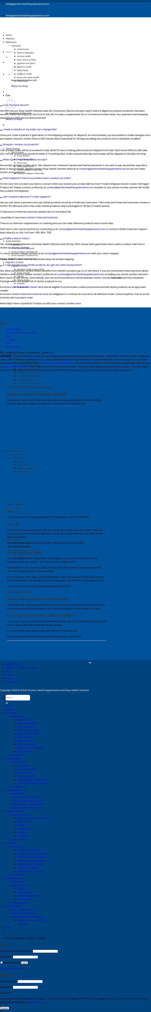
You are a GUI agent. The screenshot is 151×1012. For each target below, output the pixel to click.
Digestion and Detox (28, 734)
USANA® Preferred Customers (25, 550)
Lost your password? (11, 968)
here (78, 303)
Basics (20, 888)
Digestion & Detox (15, 262)
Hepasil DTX (23, 836)
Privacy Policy (13, 681)
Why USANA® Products (23, 909)
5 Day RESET (23, 156)
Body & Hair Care (14, 878)
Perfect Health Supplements (58, 363)
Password (6, 957)
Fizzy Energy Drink (27, 769)
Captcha (6, 993)
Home (9, 706)
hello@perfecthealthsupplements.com (27, 4)
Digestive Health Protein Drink (33, 818)
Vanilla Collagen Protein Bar (32, 779)
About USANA (13, 664)
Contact (10, 339)
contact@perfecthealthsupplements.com (102, 168)
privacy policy (37, 1002)
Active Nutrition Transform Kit (24, 255)
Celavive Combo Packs (27, 383)
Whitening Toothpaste (29, 895)
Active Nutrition (13, 241)
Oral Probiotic (24, 899)
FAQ (8, 343)
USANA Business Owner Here (27, 287)
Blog (8, 336)
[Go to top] (90, 662)
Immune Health (25, 726)
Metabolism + (18, 793)
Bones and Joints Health (30, 748)
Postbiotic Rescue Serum (28, 369)
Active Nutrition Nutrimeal (25, 797)
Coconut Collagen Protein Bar (30, 173)
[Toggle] (1, 105)
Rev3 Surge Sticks (26, 776)
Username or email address (16, 951)
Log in (24, 963)
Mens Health (24, 741)
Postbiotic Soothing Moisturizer (31, 372)
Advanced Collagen (26, 379)
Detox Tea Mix (24, 822)
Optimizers (11, 713)
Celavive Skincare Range (28, 376)
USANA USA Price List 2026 (29, 554)
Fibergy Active (25, 829)
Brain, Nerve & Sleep (28, 730)
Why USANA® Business (23, 913)
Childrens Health (26, 744)
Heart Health (24, 751)
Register (4, 1008)
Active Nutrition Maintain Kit (26, 807)
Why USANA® (13, 540)
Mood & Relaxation (27, 723)
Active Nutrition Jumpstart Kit (27, 800)
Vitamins (10, 709)
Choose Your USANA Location (22, 667)
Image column (19, 755)
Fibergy (21, 825)
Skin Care (15, 358)
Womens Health (26, 737)
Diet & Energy (13, 758)
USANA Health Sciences (16, 366)
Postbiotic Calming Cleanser (29, 365)
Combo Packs (24, 892)
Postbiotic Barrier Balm (27, 362)
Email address (8, 981)
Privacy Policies (20, 247)
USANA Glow (24, 719)
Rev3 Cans (22, 163)
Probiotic (21, 283)
